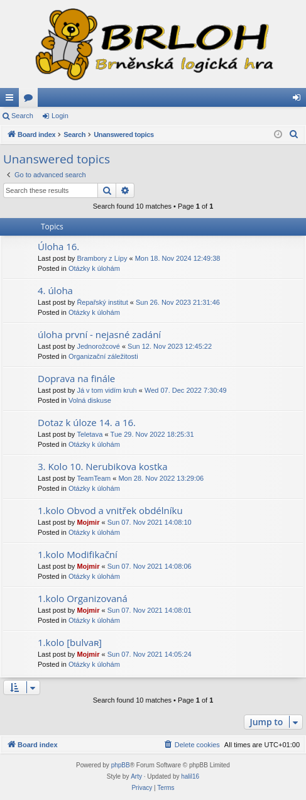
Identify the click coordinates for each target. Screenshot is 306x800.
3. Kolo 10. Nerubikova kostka (103, 466)
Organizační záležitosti (103, 356)
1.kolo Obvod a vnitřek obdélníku (110, 510)
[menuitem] (294, 134)
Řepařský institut (102, 302)
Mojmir (88, 522)
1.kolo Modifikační (77, 554)
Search (22, 115)
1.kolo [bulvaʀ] (70, 642)
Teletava (89, 434)
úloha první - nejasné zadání (99, 334)
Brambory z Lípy (102, 258)
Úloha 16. (58, 246)
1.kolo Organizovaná (83, 598)
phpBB (120, 765)
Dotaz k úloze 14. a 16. (87, 422)
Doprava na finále (76, 378)
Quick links (12, 100)
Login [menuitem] (299, 100)
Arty (136, 776)
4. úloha (55, 290)
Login (60, 115)
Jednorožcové (98, 346)
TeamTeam (94, 478)
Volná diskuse (89, 400)
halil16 (190, 776)
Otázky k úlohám (94, 268)
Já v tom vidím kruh (106, 390)
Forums (31, 100)
